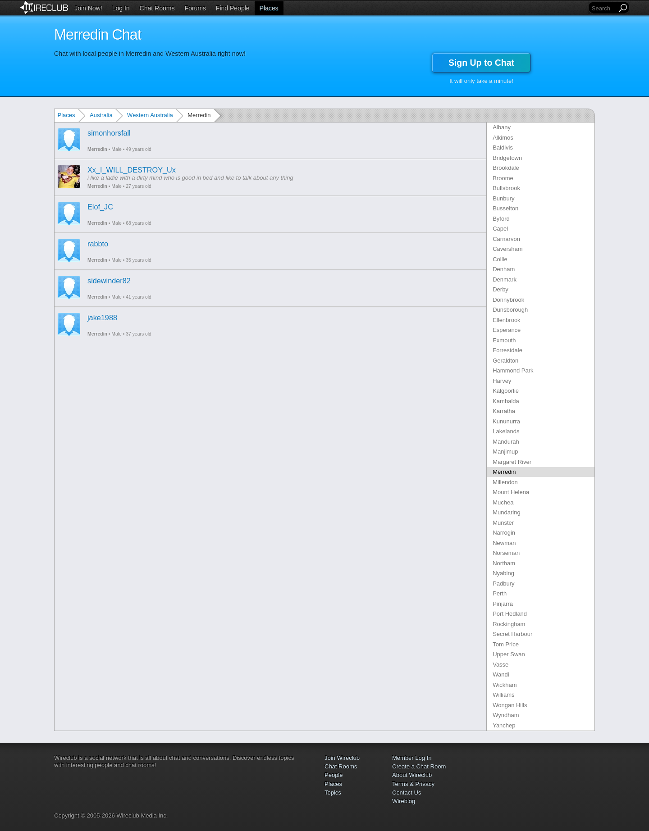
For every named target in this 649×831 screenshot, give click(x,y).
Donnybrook (508, 299)
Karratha (504, 411)
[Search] (603, 8)
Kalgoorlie (506, 390)
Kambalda (506, 401)
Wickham (504, 684)
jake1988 (102, 317)
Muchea (503, 502)
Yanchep (504, 725)
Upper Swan (509, 654)
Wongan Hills (510, 705)
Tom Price (506, 644)
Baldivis (503, 147)
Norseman (506, 552)
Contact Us (406, 792)
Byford (501, 218)
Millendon (505, 482)
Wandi (501, 674)
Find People (233, 8)
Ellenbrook (506, 320)
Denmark (504, 279)
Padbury (503, 583)
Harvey (502, 380)
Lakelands (506, 431)
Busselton (505, 208)
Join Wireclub (342, 757)
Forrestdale (507, 350)
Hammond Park (513, 370)
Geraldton (505, 360)
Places (269, 8)
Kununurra (506, 421)
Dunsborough (510, 309)
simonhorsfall (109, 133)
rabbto (97, 244)
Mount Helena (511, 492)
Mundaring (506, 512)
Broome (503, 178)
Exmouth (504, 340)
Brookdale (506, 167)
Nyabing (503, 573)
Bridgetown (507, 157)
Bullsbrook (506, 188)
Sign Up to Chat (481, 63)
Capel (500, 228)
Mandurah (506, 441)
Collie (500, 259)
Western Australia (150, 115)
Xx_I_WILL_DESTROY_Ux (131, 170)
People (333, 775)
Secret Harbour (512, 634)
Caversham (507, 248)
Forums (195, 8)
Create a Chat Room (419, 766)
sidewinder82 (109, 281)
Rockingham (509, 624)
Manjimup (505, 451)
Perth (500, 593)
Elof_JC (100, 207)
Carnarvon (506, 239)
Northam (504, 563)
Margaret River (512, 462)
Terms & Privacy (413, 784)
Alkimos (503, 137)
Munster (503, 522)
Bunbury (503, 198)
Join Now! (88, 8)
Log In (121, 8)
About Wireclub (412, 775)
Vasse (500, 664)
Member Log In (411, 757)
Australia (101, 115)
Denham (504, 269)
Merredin (97, 149)
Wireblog (403, 801)
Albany (502, 127)
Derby (500, 289)
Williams (503, 694)
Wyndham (506, 715)
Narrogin (504, 532)
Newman (504, 543)
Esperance (507, 330)
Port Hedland (510, 613)
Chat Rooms (157, 8)
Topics (332, 792)
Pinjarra (503, 603)
